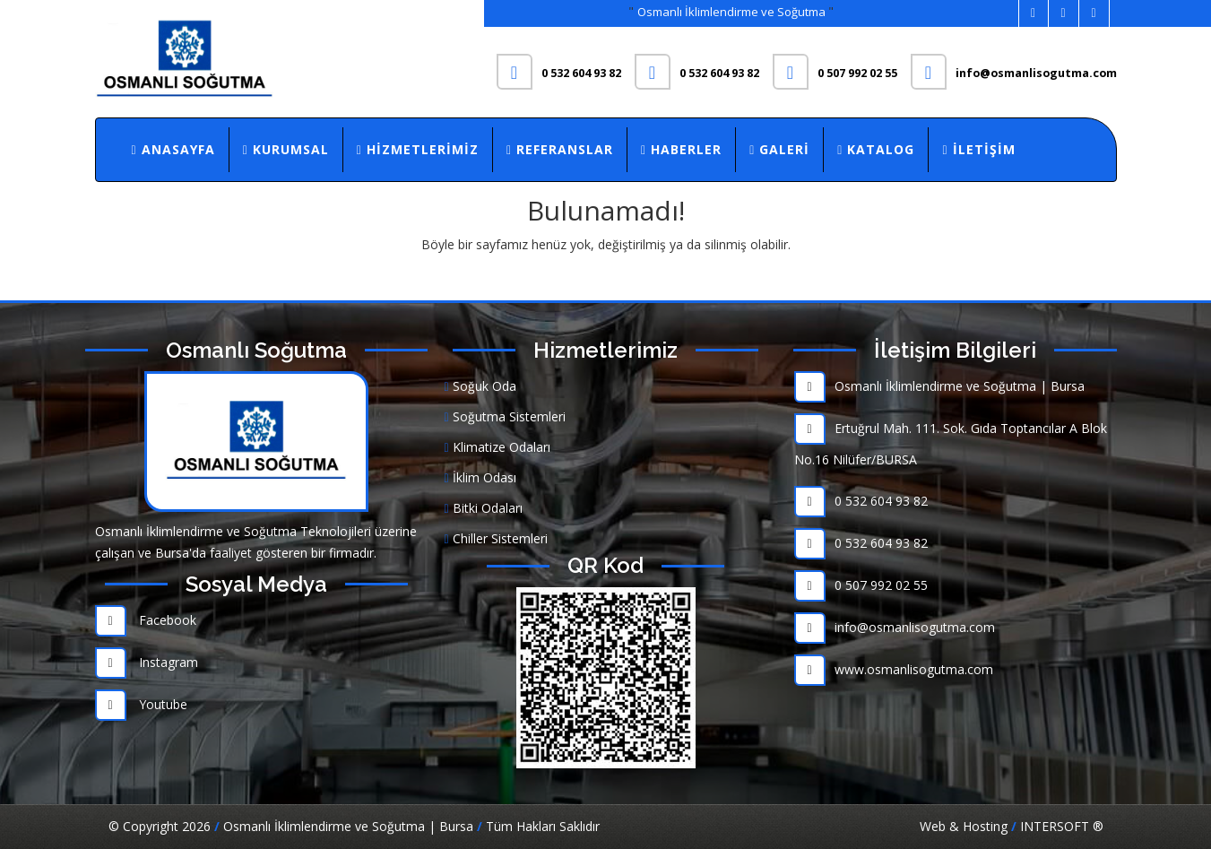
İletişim (978, 149)
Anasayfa (173, 149)
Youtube (141, 704)
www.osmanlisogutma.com (893, 669)
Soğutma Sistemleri (505, 416)
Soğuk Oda (480, 385)
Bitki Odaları (484, 507)
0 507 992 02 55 (861, 585)
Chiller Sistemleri (496, 538)
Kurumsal (286, 149)
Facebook (145, 620)
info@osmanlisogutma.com (894, 627)
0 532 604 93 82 (861, 500)
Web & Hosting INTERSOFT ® (1011, 826)
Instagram (146, 662)
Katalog (875, 149)
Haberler (681, 149)
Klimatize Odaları (497, 446)
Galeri (779, 149)
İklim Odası (480, 477)
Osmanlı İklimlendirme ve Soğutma (732, 12)
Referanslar (559, 149)
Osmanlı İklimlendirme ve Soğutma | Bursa (939, 386)
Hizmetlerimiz (418, 149)
